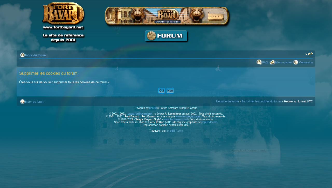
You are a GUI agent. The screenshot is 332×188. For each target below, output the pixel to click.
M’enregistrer (283, 62)
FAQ (265, 62)
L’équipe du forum (227, 101)
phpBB (153, 108)
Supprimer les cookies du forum (261, 101)
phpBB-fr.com (209, 122)
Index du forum (35, 55)
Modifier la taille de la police (309, 54)
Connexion (306, 62)
